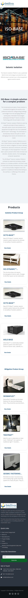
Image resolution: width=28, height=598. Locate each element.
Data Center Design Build (8, 532)
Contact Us (5, 543)
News (3, 541)
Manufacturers (6, 536)
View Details (7, 248)
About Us (4, 534)
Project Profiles (6, 539)
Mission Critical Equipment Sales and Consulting (11, 546)
